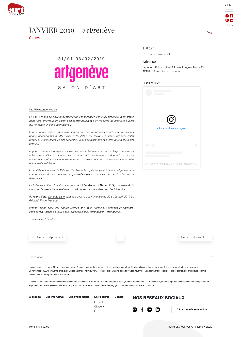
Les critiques (101, 302)
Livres (97, 311)
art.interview (185, 163)
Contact (119, 297)
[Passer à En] (232, 25)
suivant (195, 237)
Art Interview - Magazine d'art (160, 163)
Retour (209, 32)
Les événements (79, 297)
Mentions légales (39, 327)
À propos (35, 297)
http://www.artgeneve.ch (43, 109)
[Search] (120, 257)
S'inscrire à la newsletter (192, 309)
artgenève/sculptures (81, 174)
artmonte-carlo (56, 197)
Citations (99, 306)
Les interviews (55, 297)
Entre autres (102, 297)
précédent (47, 237)
